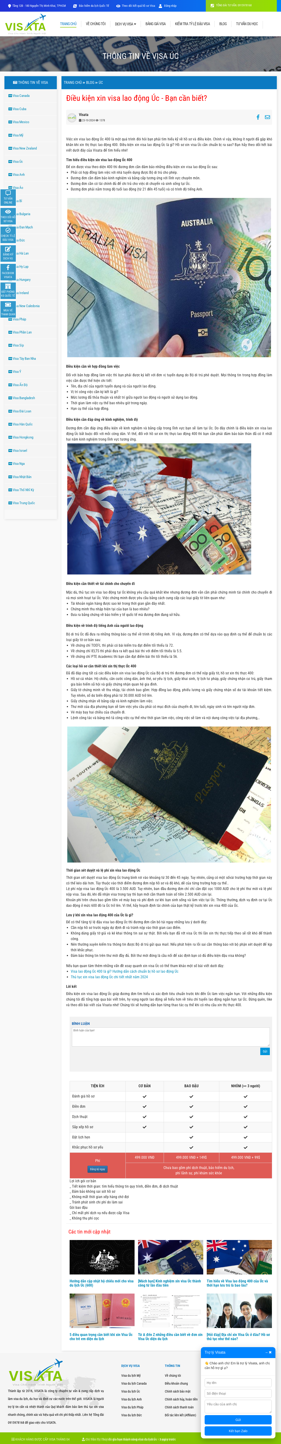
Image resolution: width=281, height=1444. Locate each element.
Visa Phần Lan (20, 332)
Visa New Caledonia (24, 306)
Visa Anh (16, 175)
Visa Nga (16, 464)
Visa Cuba (17, 109)
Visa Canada (19, 96)
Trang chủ (73, 82)
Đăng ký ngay (97, 1169)
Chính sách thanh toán (179, 1407)
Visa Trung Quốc (21, 503)
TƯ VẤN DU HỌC (247, 24)
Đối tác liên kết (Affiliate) (180, 1415)
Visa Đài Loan (19, 411)
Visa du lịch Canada (134, 1383)
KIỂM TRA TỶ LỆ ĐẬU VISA (192, 24)
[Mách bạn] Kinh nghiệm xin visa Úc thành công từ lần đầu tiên (169, 1283)
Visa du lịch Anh (131, 1399)
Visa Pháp (17, 319)
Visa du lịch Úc (130, 1391)
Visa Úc (15, 162)
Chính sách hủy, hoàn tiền (181, 1399)
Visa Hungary (19, 280)
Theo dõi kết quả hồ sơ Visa (138, 5)
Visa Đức (16, 240)
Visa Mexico (18, 122)
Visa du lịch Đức (131, 1415)
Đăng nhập (167, 5)
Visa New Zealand (22, 148)
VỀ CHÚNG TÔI (95, 24)
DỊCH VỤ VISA (125, 24)
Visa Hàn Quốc (20, 424)
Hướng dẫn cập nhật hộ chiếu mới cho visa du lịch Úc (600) (102, 1283)
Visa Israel (17, 450)
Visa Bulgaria (19, 214)
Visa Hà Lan (18, 253)
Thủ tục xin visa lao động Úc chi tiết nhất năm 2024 (109, 977)
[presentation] (107, 1060)
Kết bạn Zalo (238, 1431)
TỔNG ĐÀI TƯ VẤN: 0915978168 (231, 5)
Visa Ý (14, 372)
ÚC (101, 82)
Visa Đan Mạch (20, 227)
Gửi (265, 1051)
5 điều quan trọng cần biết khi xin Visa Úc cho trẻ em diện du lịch (101, 1336)
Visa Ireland (18, 293)
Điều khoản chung (176, 1383)
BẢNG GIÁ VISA (156, 24)
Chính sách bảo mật (177, 1391)
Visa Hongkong (20, 437)
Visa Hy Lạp (18, 267)
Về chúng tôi (173, 1375)
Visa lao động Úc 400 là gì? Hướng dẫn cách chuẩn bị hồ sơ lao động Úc (124, 971)
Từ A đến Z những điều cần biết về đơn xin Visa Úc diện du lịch (170, 1336)
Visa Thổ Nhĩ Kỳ (21, 490)
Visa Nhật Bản (19, 477)
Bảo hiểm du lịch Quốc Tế (93, 5)
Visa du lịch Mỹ (131, 1375)
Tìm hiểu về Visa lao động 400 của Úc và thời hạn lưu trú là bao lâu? (237, 1283)
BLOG (223, 24)
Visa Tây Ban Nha (22, 359)
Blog (90, 82)
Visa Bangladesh (21, 398)
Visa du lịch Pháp (132, 1407)
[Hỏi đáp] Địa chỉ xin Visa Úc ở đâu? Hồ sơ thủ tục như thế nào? (238, 1336)
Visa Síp (16, 345)
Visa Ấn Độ (18, 385)
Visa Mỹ (15, 135)
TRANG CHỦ (68, 24)
